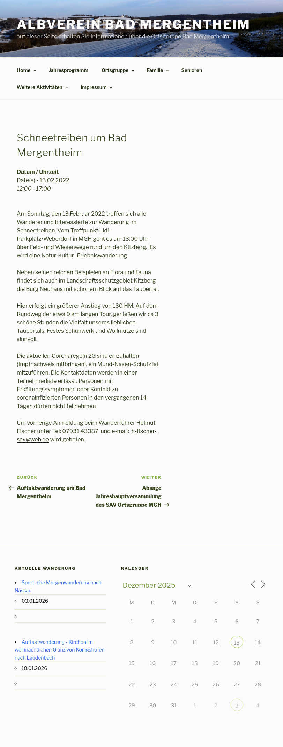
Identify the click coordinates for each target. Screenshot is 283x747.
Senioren (191, 70)
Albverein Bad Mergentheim (134, 24)
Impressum (97, 87)
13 (237, 643)
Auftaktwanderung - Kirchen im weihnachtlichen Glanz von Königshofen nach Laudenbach (60, 650)
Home (27, 70)
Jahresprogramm (68, 70)
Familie (158, 70)
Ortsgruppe (118, 70)
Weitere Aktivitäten (43, 87)
